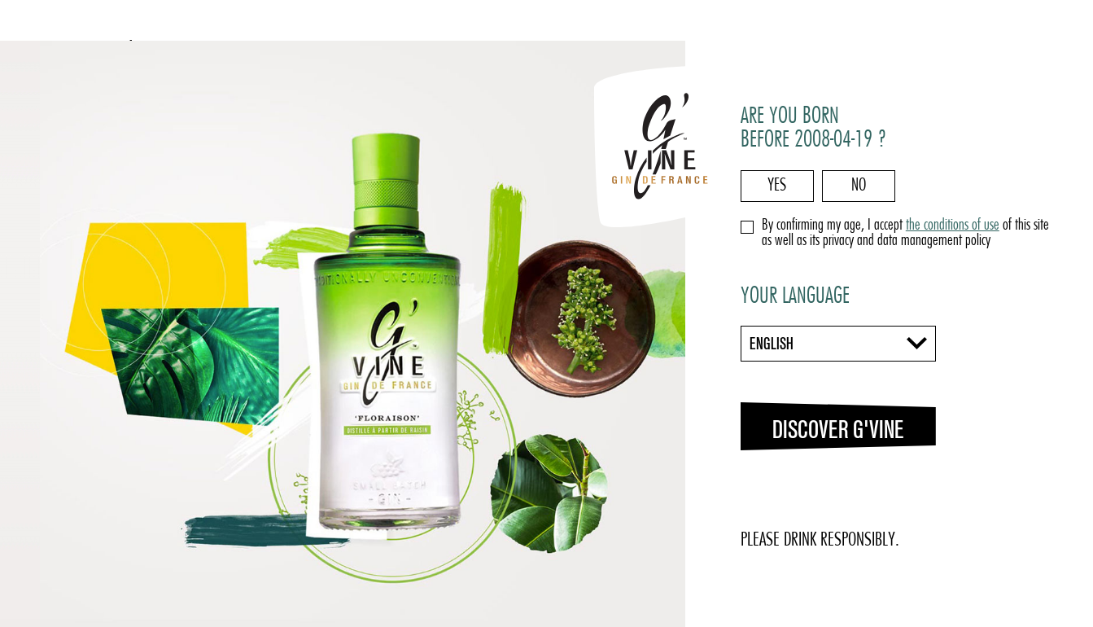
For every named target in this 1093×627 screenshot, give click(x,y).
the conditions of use (952, 226)
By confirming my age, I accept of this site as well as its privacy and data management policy (905, 233)
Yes (776, 186)
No (858, 186)
